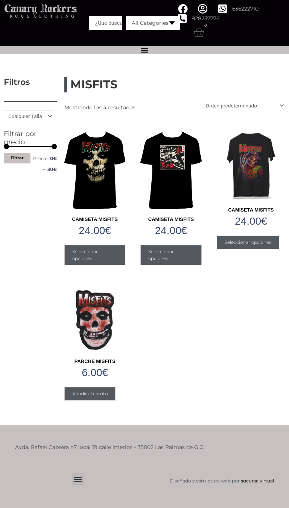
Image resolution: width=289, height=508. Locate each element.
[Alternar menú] (144, 50)
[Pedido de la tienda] (243, 105)
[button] (78, 479)
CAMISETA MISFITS (94, 219)
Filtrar (17, 158)
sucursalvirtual (257, 480)
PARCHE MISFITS (95, 361)
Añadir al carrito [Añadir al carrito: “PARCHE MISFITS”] (90, 393)
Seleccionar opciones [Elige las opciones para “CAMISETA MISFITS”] (85, 255)
